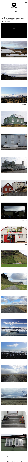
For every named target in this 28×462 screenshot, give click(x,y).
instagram (15, 456)
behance (8, 456)
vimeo (12, 456)
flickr (19, 456)
